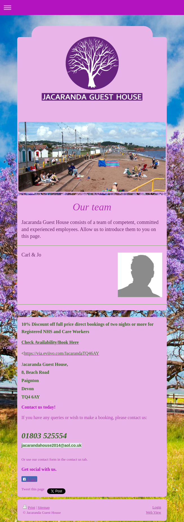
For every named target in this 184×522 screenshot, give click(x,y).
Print (29, 507)
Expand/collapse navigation (92, 7)
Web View (153, 512)
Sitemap (44, 507)
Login (156, 507)
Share (29, 479)
